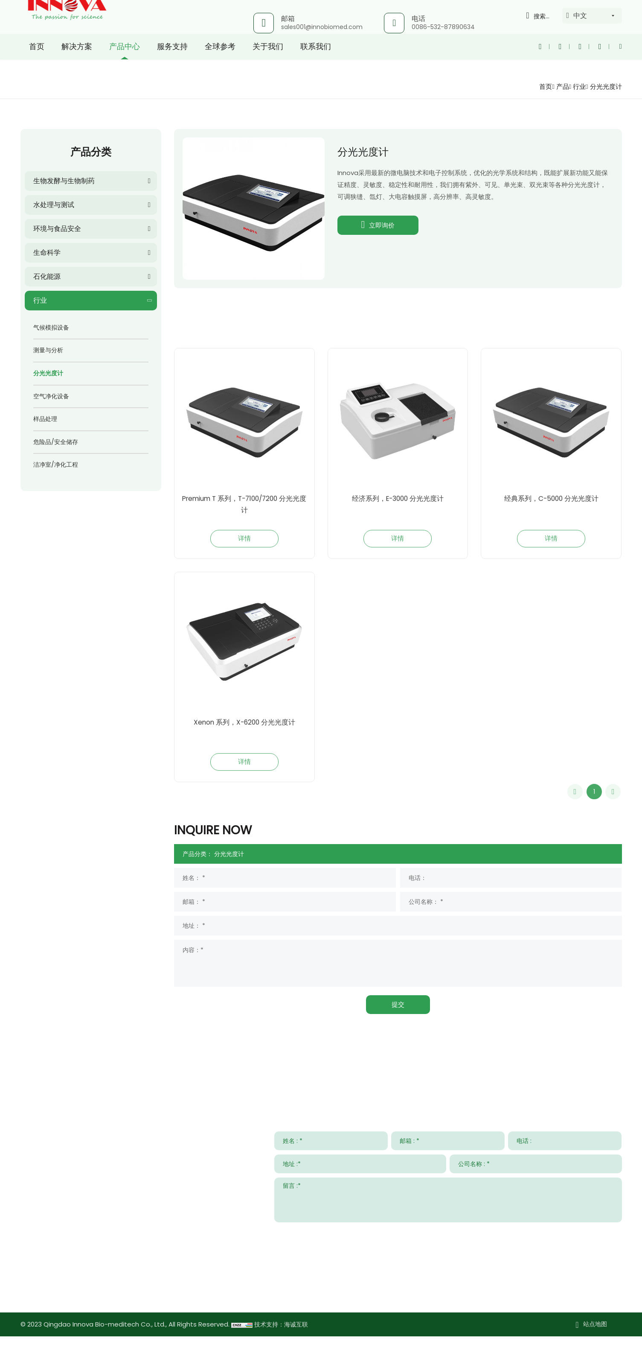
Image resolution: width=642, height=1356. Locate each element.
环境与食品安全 (57, 229)
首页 (36, 61)
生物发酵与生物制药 (64, 181)
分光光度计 (605, 86)
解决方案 (76, 61)
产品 (559, 86)
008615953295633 (99, 1287)
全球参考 (220, 61)
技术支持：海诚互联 (283, 1344)
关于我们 (268, 61)
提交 (398, 1024)
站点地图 (595, 1344)
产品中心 (124, 61)
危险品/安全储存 (55, 442)
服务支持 (172, 61)
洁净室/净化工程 (55, 464)
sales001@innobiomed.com (322, 27)
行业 (577, 86)
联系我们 (315, 61)
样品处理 (45, 419)
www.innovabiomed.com (85, 1311)
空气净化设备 (51, 396)
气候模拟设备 (51, 327)
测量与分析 (48, 350)
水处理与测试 (53, 205)
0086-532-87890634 (443, 27)
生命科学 (47, 252)
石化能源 (47, 276)
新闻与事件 (460, 1095)
